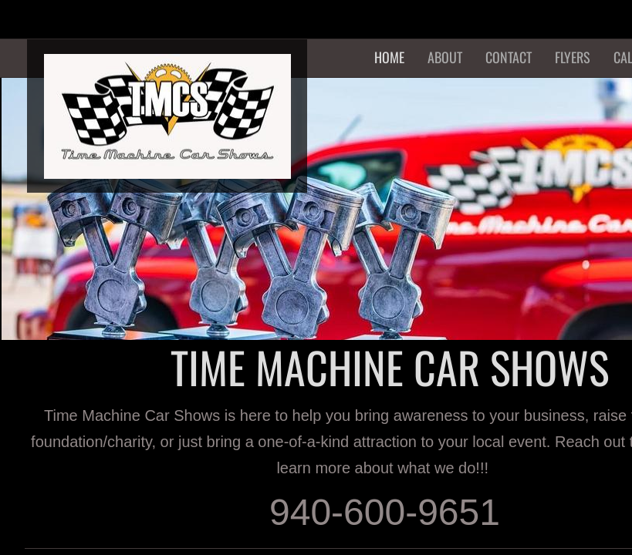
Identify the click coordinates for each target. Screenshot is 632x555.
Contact (508, 57)
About (445, 57)
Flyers (572, 57)
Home (389, 57)
